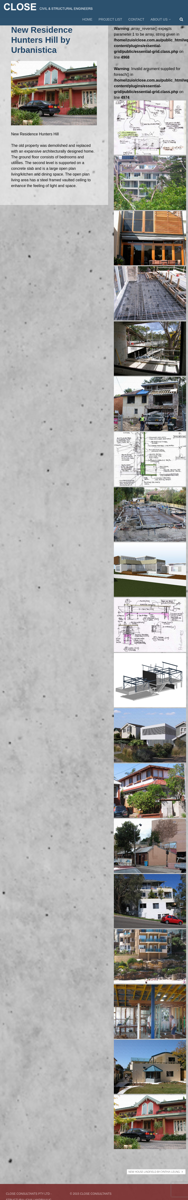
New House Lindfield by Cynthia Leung (155, 1171)
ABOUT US (161, 19)
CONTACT (136, 19)
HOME (87, 19)
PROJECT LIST (110, 19)
